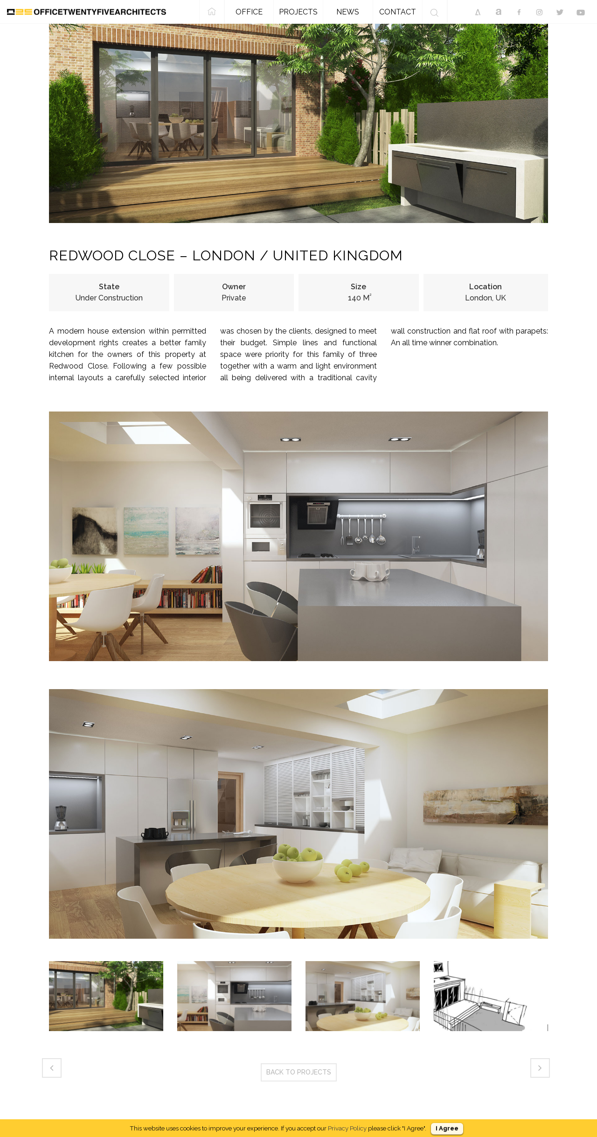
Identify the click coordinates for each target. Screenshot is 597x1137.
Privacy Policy (347, 1128)
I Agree (447, 1128)
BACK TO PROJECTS (298, 1072)
